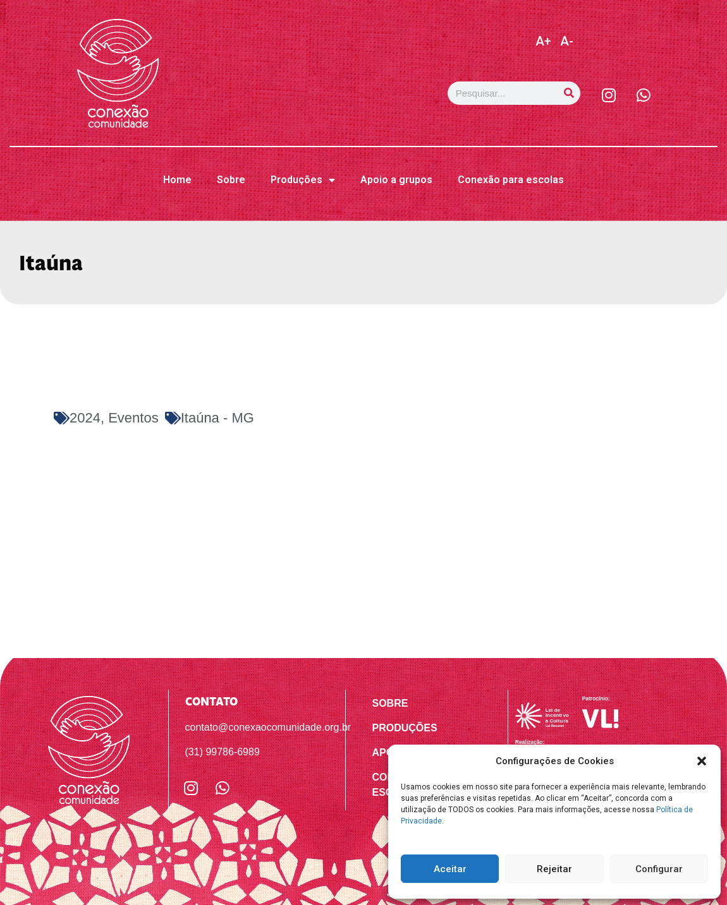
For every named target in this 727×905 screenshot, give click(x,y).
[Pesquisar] (568, 93)
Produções (303, 180)
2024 (85, 418)
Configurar (659, 869)
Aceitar (450, 869)
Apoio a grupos (396, 180)
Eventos (133, 418)
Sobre (231, 180)
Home (177, 180)
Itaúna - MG (217, 418)
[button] (701, 761)
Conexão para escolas (511, 180)
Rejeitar (554, 869)
